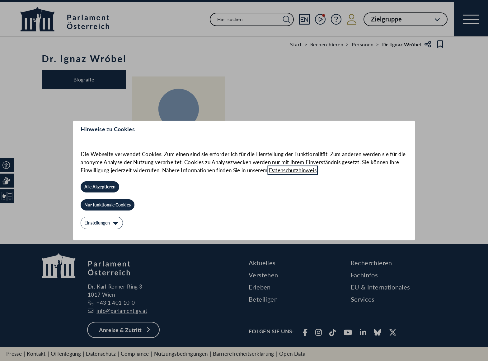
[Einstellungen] (102, 223)
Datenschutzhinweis (293, 170)
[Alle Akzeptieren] (100, 186)
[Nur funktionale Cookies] (107, 205)
